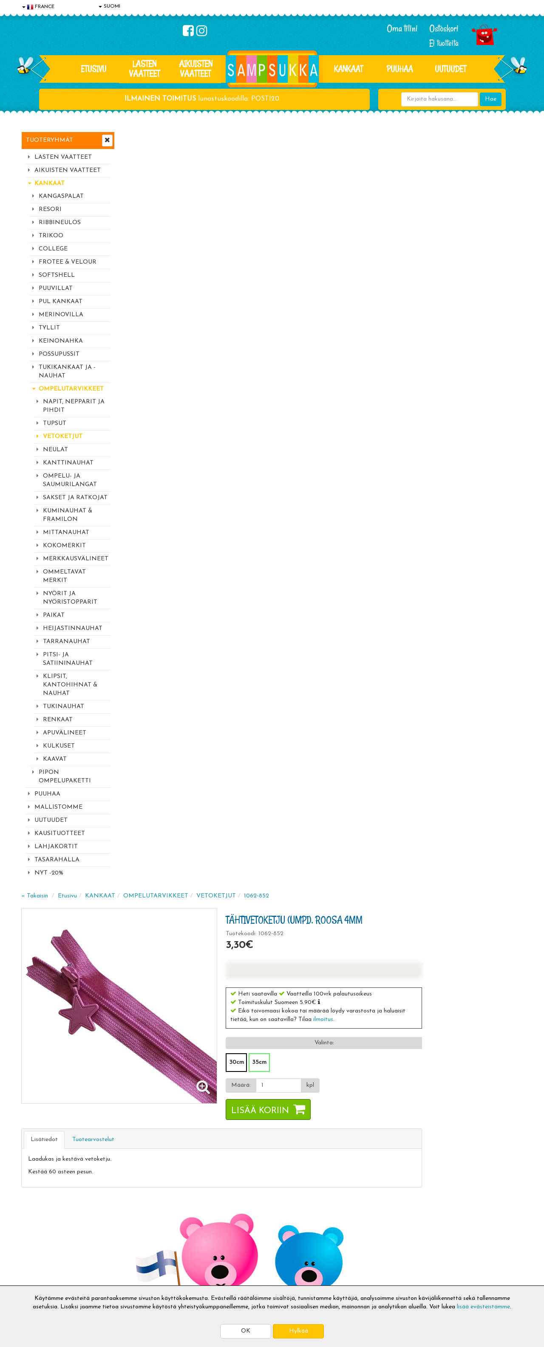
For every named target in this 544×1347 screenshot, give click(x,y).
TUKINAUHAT (63, 706)
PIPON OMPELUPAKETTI (65, 776)
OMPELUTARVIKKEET (71, 389)
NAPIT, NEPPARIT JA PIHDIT (74, 406)
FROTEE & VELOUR (67, 262)
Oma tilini (402, 28)
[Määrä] (379, 328)
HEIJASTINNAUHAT (72, 628)
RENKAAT (58, 720)
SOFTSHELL (57, 275)
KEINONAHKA (61, 341)
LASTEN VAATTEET (144, 68)
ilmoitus (425, 262)
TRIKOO (51, 236)
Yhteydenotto (41, 1251)
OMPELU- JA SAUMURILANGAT (70, 480)
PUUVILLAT (56, 288)
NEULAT (55, 450)
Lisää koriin (362, 354)
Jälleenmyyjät (40, 1277)
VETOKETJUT (62, 436)
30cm (338, 305)
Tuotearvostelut (195, 383)
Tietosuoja (37, 1226)
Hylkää (298, 1331)
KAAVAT (55, 759)
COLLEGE (53, 249)
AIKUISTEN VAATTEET (195, 68)
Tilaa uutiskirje (178, 1157)
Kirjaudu (238, 1213)
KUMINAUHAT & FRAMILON (67, 515)
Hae (490, 99)
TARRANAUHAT (66, 641)
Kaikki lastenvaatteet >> (440, 1164)
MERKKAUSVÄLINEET (75, 559)
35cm (361, 305)
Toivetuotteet (143, 1238)
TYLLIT (49, 328)
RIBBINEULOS (60, 222)
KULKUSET (59, 746)
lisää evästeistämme (483, 1307)
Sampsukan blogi (249, 1238)
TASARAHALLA (56, 860)
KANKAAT (348, 69)
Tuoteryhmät (49, 140)
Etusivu (93, 69)
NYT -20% (48, 873)
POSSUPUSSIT (59, 354)
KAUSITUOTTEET (59, 833)
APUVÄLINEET (64, 733)
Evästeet (34, 1213)
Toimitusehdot (143, 1226)
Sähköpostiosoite (175, 1122)
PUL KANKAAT (60, 301)
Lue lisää (373, 1102)
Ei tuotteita (444, 43)
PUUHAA (400, 69)
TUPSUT (54, 423)
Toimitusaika (141, 1213)
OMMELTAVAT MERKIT (64, 576)
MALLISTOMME (58, 807)
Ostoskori (444, 28)
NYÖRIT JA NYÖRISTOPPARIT (70, 598)
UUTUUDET (51, 820)
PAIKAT (54, 615)
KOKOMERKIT (64, 546)
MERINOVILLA (61, 315)
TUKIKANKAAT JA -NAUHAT (67, 371)
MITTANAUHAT (66, 532)
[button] (420, 245)
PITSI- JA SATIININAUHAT (68, 659)
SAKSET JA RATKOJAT (75, 498)
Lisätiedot (146, 383)
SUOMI (109, 6)
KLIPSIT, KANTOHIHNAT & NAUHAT (70, 685)
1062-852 (358, 139)
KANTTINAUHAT (68, 463)
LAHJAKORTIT (56, 847)
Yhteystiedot (40, 1238)
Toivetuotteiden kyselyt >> (443, 1156)
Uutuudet (450, 69)
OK (245, 1331)
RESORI (50, 209)
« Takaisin (136, 139)
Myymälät (36, 1264)
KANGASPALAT (61, 196)
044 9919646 (438, 1105)
